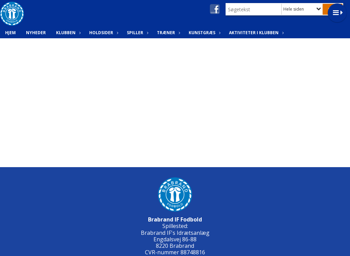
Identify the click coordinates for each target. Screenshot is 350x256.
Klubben (67, 33)
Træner (167, 33)
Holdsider (103, 33)
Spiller (137, 33)
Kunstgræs (204, 33)
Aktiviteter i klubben (255, 33)
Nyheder (36, 33)
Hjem (10, 33)
